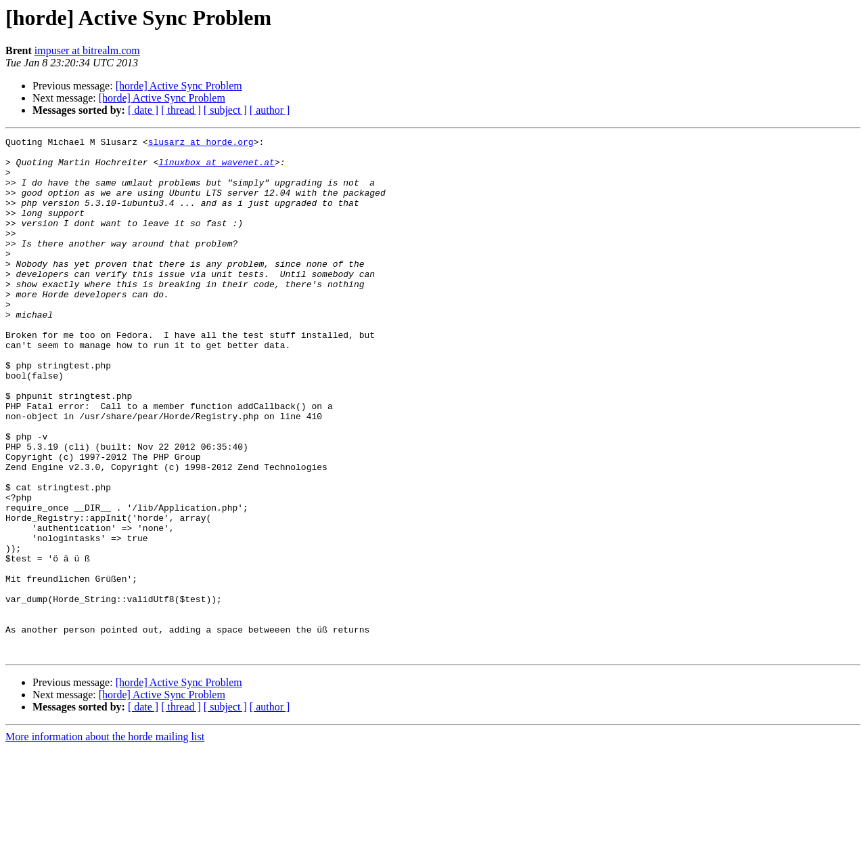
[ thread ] (181, 110)
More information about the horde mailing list (104, 840)
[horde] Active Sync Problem (179, 85)
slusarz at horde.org (201, 143)
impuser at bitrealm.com (87, 50)
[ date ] (143, 110)
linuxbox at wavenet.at (216, 168)
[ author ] (270, 110)
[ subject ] (225, 110)
